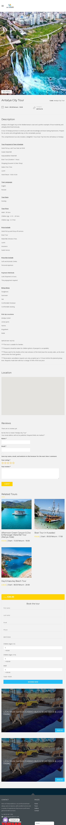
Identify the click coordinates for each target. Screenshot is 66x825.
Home (36, 803)
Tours (36, 806)
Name (4, 438)
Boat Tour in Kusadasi (44, 533)
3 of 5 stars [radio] (8, 463)
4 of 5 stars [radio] (11, 463)
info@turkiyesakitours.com (11, 817)
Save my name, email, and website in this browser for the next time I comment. (29, 456)
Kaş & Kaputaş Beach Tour (13, 581)
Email (3, 446)
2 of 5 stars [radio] (5, 463)
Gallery (36, 808)
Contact (36, 810)
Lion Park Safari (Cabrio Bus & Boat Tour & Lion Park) (32, 713)
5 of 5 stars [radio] (13, 463)
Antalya (39, 109)
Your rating (5, 460)
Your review (6, 466)
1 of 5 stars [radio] (2, 463)
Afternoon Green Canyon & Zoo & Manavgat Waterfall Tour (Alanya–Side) (16, 535)
